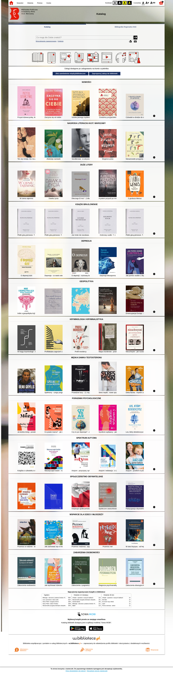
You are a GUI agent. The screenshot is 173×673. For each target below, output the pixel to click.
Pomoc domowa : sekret (108, 605)
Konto (48, 3)
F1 (147, 3)
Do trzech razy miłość (108, 601)
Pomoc (40, 3)
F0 (143, 3)
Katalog (47, 27)
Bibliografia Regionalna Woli (125, 27)
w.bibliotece (75, 643)
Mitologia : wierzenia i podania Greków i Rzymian (56, 597)
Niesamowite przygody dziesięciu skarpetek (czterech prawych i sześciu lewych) (64, 605)
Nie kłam (104, 599)
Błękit (73, 605)
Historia (30, 3)
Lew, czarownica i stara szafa (50, 599)
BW (119, 3)
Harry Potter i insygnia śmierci (51, 601)
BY (129, 3)
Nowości (20, 3)
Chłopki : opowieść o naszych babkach (82, 597)
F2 (153, 3)
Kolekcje (60, 41)
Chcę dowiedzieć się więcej (76, 671)
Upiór (103, 603)
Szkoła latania (76, 601)
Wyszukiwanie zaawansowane (46, 41)
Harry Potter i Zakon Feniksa (50, 603)
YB (124, 3)
